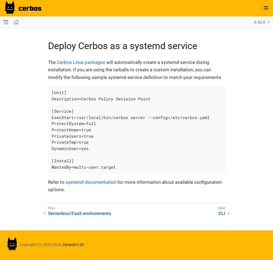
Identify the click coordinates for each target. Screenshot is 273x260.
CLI (221, 213)
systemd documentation (91, 182)
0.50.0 (259, 22)
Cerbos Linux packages (81, 62)
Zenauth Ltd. (74, 245)
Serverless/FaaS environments (79, 213)
